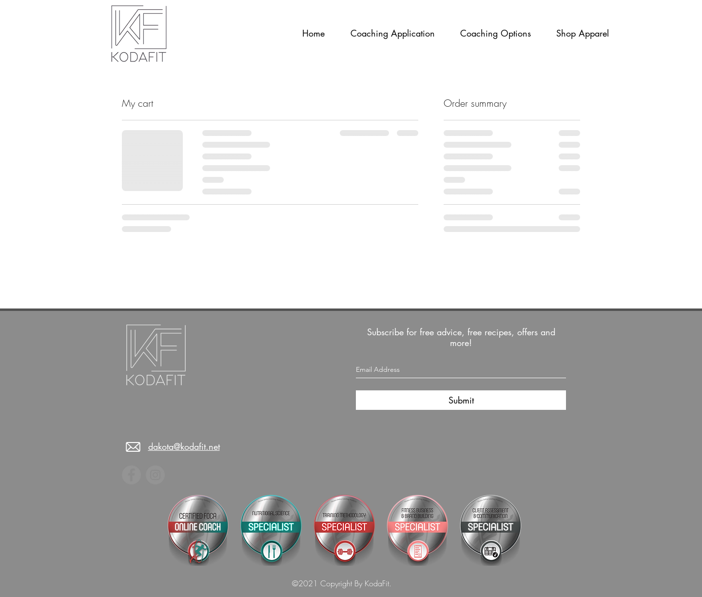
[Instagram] (155, 474)
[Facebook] (131, 474)
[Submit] (461, 400)
